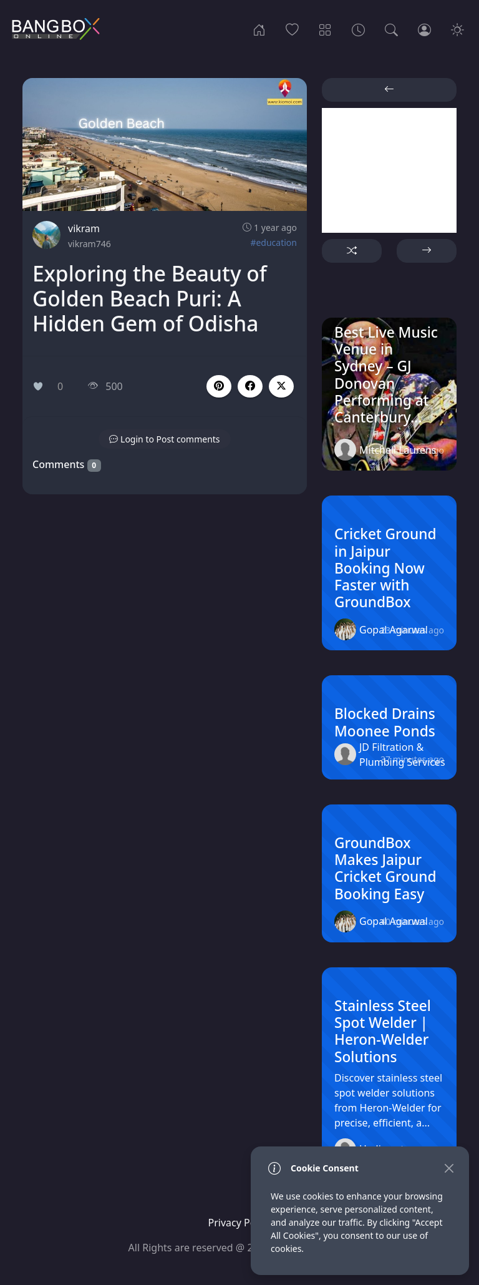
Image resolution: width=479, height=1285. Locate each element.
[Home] (259, 28)
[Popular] (292, 28)
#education (273, 242)
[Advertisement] (389, 170)
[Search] (391, 28)
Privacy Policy (239, 1222)
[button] (250, 386)
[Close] (448, 1168)
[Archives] (358, 28)
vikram (84, 228)
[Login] (424, 28)
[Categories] (325, 28)
